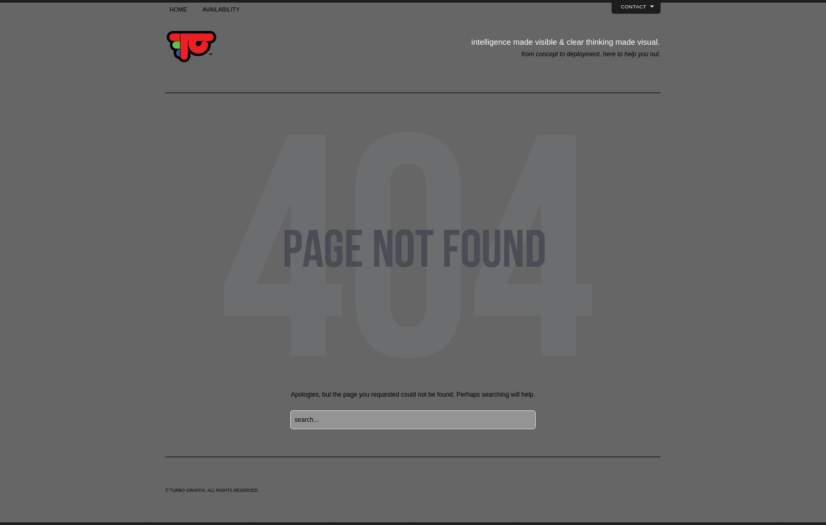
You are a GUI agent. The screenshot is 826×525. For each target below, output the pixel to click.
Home (178, 9)
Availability (221, 9)
